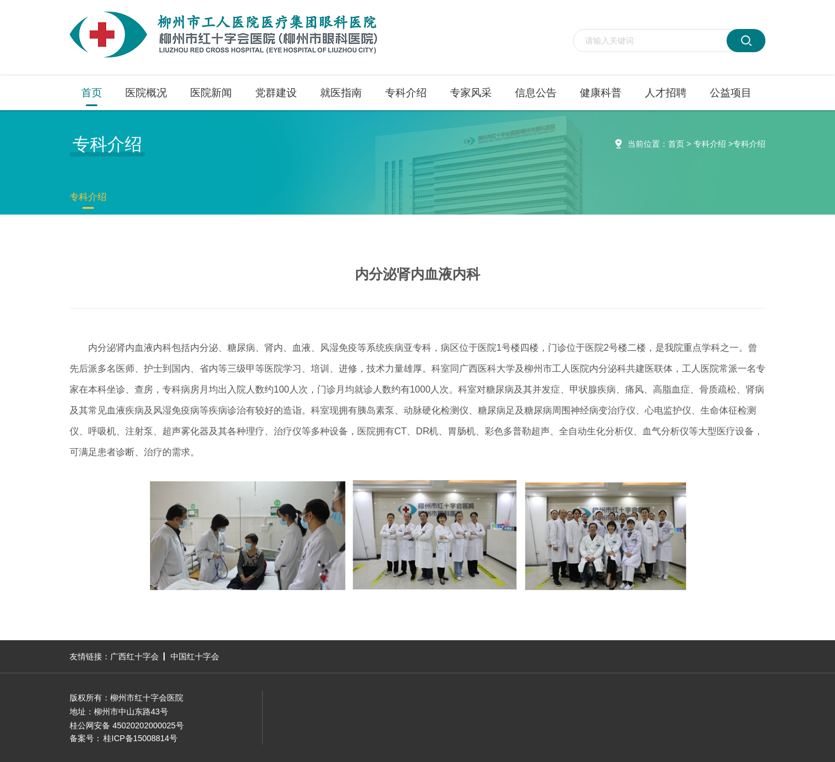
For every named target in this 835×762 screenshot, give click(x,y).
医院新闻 (211, 93)
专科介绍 (406, 93)
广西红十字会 (134, 656)
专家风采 (471, 93)
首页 (91, 93)
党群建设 (276, 93)
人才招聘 (666, 93)
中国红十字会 (194, 656)
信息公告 (536, 93)
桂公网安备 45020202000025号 (127, 725)
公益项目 (731, 93)
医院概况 (146, 93)
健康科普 (601, 93)
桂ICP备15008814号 (140, 738)
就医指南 (341, 93)
